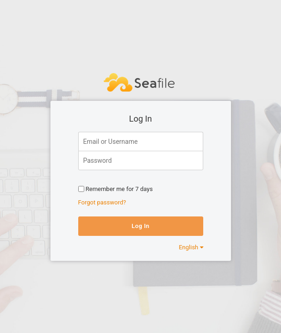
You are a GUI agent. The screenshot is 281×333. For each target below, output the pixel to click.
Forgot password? (102, 202)
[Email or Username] (140, 141)
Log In (140, 225)
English (191, 247)
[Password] (140, 160)
